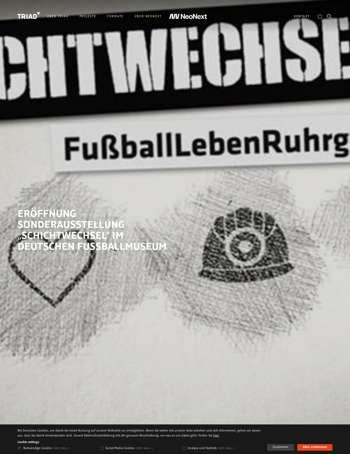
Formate (115, 16)
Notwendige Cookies (37, 448)
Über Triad (58, 16)
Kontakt (302, 16)
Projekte (88, 16)
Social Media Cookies (120, 448)
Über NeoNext (148, 16)
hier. (216, 435)
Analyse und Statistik (202, 448)
